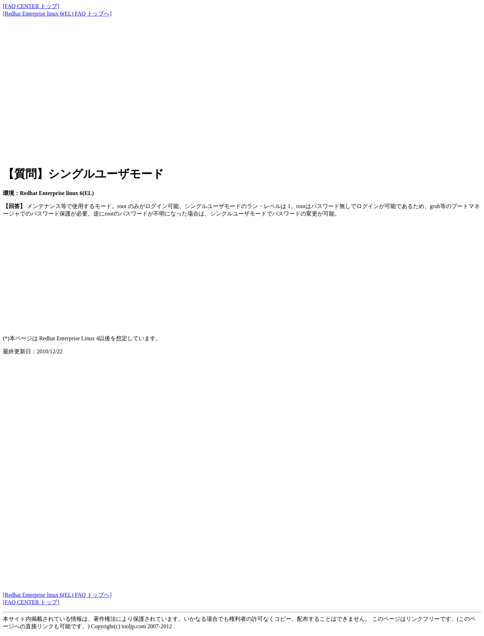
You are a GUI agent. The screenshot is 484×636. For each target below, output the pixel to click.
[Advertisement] (215, 84)
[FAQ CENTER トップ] (31, 6)
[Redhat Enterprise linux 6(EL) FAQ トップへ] (57, 14)
